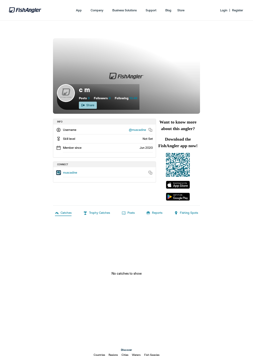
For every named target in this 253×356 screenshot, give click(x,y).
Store (180, 10)
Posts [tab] (128, 213)
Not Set (148, 139)
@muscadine (137, 130)
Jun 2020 (146, 148)
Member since (72, 148)
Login (223, 10)
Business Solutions (124, 10)
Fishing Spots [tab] (186, 213)
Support (151, 10)
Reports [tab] (154, 213)
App (79, 10)
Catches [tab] (63, 213)
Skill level (69, 139)
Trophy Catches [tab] (96, 213)
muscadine (70, 172)
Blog (168, 10)
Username (69, 130)
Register (237, 10)
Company (97, 10)
